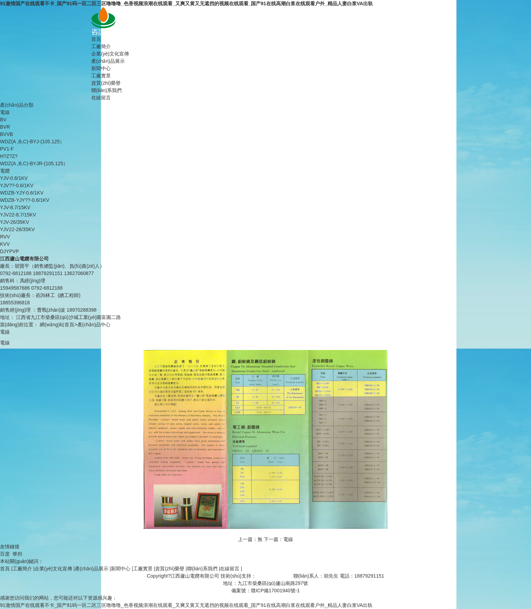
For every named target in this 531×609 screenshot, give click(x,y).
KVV (5, 244)
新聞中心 (101, 68)
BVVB (6, 134)
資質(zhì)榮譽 (106, 83)
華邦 (17, 554)
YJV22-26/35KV (17, 229)
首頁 (96, 39)
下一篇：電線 (278, 539)
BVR (5, 127)
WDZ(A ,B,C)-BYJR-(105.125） (34, 163)
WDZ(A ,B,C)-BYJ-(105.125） (32, 141)
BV (3, 119)
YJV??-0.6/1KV (16, 185)
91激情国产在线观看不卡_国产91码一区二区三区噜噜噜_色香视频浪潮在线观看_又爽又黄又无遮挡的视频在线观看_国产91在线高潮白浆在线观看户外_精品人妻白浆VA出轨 (186, 3)
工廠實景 (101, 75)
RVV (5, 236)
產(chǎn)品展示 (108, 61)
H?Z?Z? (9, 156)
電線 (5, 112)
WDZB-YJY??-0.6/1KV (24, 200)
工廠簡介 (101, 46)
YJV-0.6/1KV (14, 178)
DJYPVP (9, 251)
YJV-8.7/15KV (15, 207)
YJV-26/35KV (14, 222)
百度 (5, 554)
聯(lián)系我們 (106, 90)
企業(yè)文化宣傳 (110, 53)
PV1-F (7, 149)
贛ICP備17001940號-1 (275, 590)
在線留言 (101, 97)
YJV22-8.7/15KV (18, 215)
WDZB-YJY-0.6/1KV (22, 193)
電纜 (5, 171)
